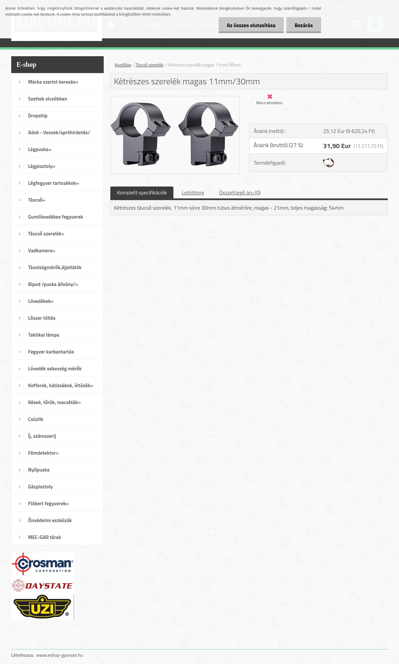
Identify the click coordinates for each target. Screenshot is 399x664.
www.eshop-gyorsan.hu (59, 654)
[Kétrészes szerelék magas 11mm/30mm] (175, 99)
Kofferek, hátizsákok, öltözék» (60, 385)
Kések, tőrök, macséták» (54, 402)
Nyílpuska (39, 470)
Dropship (38, 115)
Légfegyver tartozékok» (53, 183)
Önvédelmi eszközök (50, 520)
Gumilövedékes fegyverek (55, 217)
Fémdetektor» (43, 453)
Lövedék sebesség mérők (55, 368)
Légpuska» (40, 149)
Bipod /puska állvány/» (53, 284)
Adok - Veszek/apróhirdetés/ (59, 132)
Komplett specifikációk (142, 192)
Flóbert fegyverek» (48, 503)
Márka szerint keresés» (53, 82)
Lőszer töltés (41, 318)
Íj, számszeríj (42, 436)
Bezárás (304, 25)
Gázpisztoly (40, 486)
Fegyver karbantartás (51, 351)
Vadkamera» (41, 250)
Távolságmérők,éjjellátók (55, 267)
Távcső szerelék (149, 65)
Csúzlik (35, 419)
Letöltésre (193, 192)
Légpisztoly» (41, 166)
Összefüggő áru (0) (240, 192)
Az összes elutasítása (251, 25)
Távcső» (37, 200)
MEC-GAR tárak (44, 537)
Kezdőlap (123, 65)
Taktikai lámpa (43, 335)
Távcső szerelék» (46, 233)
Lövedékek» (41, 301)
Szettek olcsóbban (47, 99)
